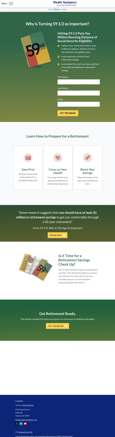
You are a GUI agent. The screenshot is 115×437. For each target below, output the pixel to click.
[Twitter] (17, 423)
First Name (63, 77)
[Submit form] (68, 113)
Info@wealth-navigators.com (26, 420)
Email (60, 99)
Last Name (63, 88)
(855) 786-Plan (28, 405)
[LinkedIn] (21, 423)
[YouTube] (25, 423)
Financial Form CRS (25, 432)
